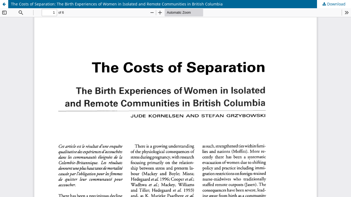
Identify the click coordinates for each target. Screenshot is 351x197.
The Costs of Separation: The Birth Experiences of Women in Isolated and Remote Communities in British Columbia (117, 4)
